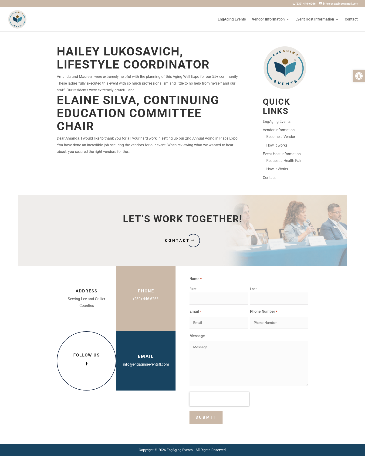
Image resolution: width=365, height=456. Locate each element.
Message (197, 336)
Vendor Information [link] (268, 19)
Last (253, 289)
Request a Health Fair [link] (283, 160)
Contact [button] (177, 240)
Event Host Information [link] (314, 19)
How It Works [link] (277, 169)
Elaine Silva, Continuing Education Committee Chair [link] (138, 113)
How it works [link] (276, 145)
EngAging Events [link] (232, 19)
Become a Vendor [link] (280, 136)
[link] (359, 76)
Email (195, 312)
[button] (86, 363)
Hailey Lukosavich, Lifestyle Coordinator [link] (133, 58)
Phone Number (263, 312)
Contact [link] (351, 19)
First (192, 289)
